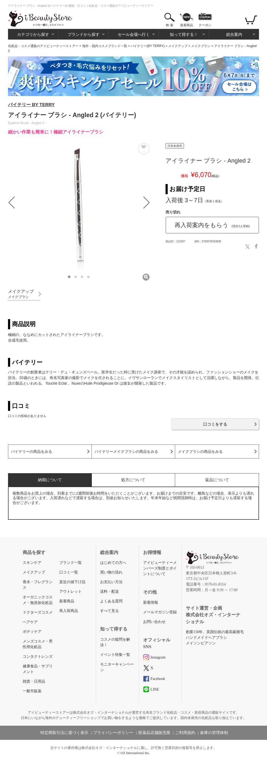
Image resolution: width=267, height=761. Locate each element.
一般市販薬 (32, 691)
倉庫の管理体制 (214, 733)
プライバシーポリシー (113, 733)
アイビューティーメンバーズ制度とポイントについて (160, 568)
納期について (50, 479)
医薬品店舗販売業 (154, 733)
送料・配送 (109, 592)
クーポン (205, 25)
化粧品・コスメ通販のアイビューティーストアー (43, 46)
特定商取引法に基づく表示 (64, 733)
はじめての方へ (113, 563)
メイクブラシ (200, 46)
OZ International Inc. (135, 753)
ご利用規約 (185, 733)
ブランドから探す (84, 34)
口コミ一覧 (68, 572)
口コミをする (215, 424)
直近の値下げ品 (72, 582)
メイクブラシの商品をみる (200, 452)
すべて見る (109, 611)
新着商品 (186, 25)
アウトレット (70, 592)
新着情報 (150, 603)
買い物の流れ (111, 572)
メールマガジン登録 (160, 612)
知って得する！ (184, 34)
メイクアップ (177, 46)
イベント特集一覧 (115, 655)
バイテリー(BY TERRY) (147, 46)
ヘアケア (30, 622)
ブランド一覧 (70, 563)
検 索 (169, 25)
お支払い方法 (111, 582)
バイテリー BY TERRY (31, 104)
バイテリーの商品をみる (31, 452)
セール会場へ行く (134, 34)
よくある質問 (111, 601)
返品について (217, 479)
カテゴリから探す (33, 34)
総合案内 (234, 34)
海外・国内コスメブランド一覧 (104, 46)
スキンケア (32, 563)
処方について (133, 479)
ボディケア (32, 632)
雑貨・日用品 (34, 681)
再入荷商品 (68, 611)
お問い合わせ (154, 622)
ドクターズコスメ (38, 612)
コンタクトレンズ (38, 657)
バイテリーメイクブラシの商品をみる (126, 452)
